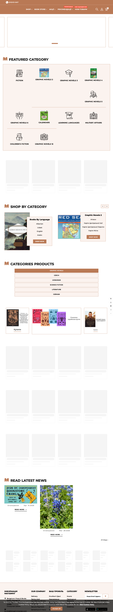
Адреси (52, 590)
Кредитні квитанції (53, 586)
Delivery (34, 580)
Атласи (93, 219)
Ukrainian (92, 271)
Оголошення (13, 489)
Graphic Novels (21, 271)
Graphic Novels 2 (93, 215)
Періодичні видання (71, 583)
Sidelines (70, 590)
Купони (52, 593)
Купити (17, 313)
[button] (54, 43)
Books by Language (40, 219)
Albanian (39, 224)
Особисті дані (55, 580)
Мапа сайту (36, 596)
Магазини (35, 599)
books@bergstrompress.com (15, 595)
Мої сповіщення (55, 599)
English (39, 231)
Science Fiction (20, 277)
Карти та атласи (73, 587)
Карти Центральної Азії (93, 223)
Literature (56, 277)
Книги (69, 580)
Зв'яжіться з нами (38, 593)
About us (35, 587)
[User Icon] (102, 9)
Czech (56, 271)
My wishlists (54, 596)
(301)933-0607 (12, 598)
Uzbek (39, 228)
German (92, 277)
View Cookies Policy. (86, 604)
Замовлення (54, 583)
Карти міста (93, 231)
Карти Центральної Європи (93, 227)
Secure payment (37, 590)
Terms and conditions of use (38, 583)
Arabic (39, 235)
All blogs (105, 523)
